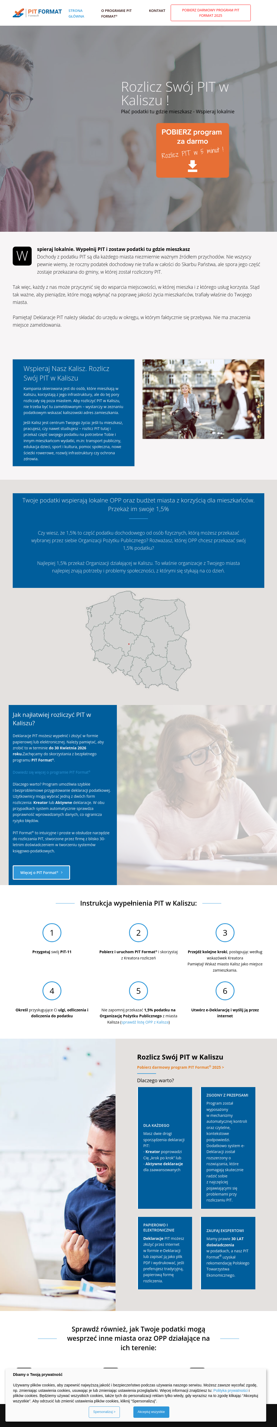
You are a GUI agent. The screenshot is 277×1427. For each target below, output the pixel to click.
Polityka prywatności (230, 1390)
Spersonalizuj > (104, 1412)
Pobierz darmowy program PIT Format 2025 (210, 13)
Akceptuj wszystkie (151, 1412)
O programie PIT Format (116, 13)
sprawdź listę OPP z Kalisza (145, 1022)
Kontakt (157, 10)
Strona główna (76, 13)
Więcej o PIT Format (41, 872)
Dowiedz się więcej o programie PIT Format (51, 772)
